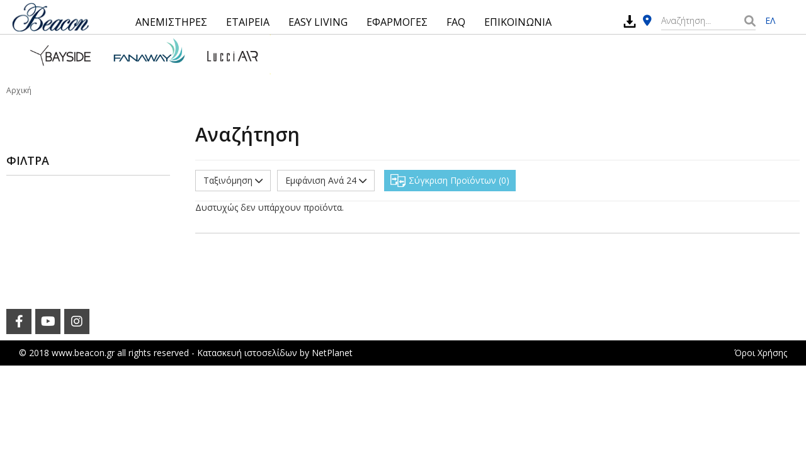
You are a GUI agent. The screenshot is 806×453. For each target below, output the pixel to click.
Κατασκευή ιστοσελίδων (247, 353)
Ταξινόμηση (233, 180)
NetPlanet (332, 353)
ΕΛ (770, 20)
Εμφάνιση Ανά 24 (325, 180)
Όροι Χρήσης (760, 353)
